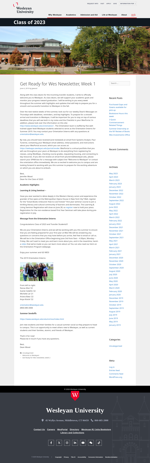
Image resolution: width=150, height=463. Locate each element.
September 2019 (116, 308)
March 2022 (114, 217)
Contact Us (39, 429)
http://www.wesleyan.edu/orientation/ (37, 125)
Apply (108, 3)
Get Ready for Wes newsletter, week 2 (36, 358)
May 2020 (113, 281)
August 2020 (114, 271)
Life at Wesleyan (109, 15)
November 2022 (116, 193)
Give (115, 3)
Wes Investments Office (119, 135)
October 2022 (115, 197)
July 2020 (113, 274)
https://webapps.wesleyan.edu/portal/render (39, 148)
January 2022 (115, 224)
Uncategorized (27, 353)
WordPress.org (115, 377)
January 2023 (115, 187)
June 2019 (113, 318)
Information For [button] (128, 3)
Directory (74, 429)
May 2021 (113, 241)
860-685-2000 (101, 420)
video (24, 244)
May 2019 (113, 321)
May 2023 (113, 173)
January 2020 (115, 294)
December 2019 (116, 298)
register (69, 207)
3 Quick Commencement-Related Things (116, 122)
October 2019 (115, 305)
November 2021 (116, 230)
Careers (51, 429)
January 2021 (115, 254)
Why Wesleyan (55, 15)
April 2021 (113, 244)
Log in (112, 367)
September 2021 (116, 237)
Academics (71, 15)
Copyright (58, 457)
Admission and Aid (89, 15)
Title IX (73, 457)
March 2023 (114, 180)
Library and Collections (72, 433)
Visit (102, 3)
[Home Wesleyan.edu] (75, 396)
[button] (133, 15)
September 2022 (116, 200)
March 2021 (114, 247)
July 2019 (113, 315)
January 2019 (115, 325)
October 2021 (115, 234)
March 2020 (114, 288)
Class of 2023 (29, 22)
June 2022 (113, 207)
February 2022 (115, 220)
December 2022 (116, 190)
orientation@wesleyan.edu (32, 134)
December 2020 (116, 257)
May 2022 (113, 210)
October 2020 (115, 264)
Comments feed (116, 373)
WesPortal (62, 429)
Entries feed (114, 370)
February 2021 (115, 251)
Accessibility (82, 457)
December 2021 (116, 227)
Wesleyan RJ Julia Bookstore (96, 429)
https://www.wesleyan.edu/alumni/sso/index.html (42, 319)
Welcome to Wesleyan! (30, 355)
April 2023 (113, 177)
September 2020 (116, 267)
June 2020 (113, 278)
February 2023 (115, 183)
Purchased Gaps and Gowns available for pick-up (118, 107)
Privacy (66, 457)
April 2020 (113, 284)
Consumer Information (95, 457)
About (124, 15)
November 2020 (116, 261)
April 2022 (113, 214)
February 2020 (115, 291)
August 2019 (114, 311)
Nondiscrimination (111, 457)
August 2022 (114, 204)
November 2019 (116, 301)
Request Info (92, 3)
